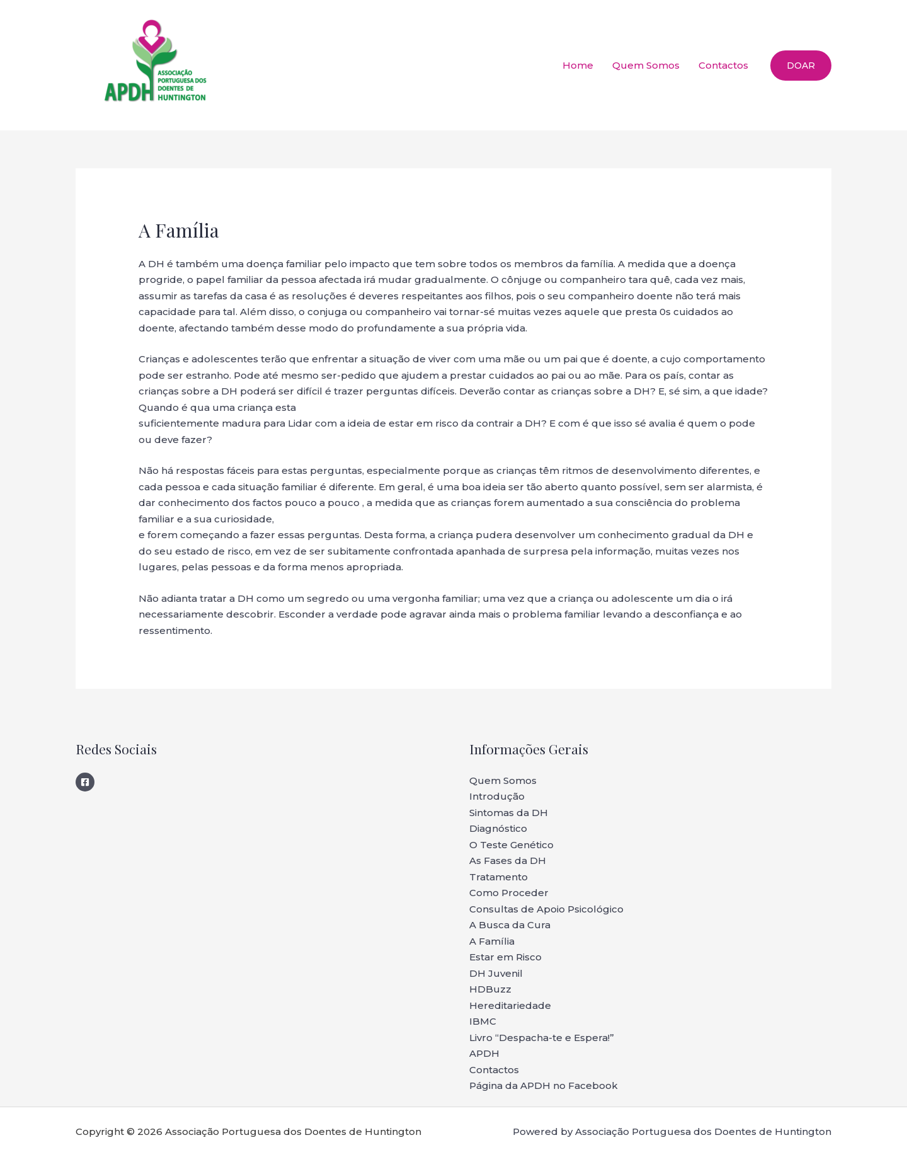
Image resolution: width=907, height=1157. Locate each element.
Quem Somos (646, 65)
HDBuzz (490, 989)
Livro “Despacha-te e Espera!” (541, 1038)
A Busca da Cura (509, 925)
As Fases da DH (507, 860)
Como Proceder (509, 893)
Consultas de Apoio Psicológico (546, 909)
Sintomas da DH (508, 813)
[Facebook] (85, 782)
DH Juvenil (496, 973)
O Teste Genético (511, 845)
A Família (492, 941)
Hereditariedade (510, 1005)
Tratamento (498, 877)
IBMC (482, 1021)
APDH (484, 1053)
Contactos (723, 65)
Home (577, 65)
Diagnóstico (498, 828)
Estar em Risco (505, 957)
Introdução (497, 796)
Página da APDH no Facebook (543, 1085)
